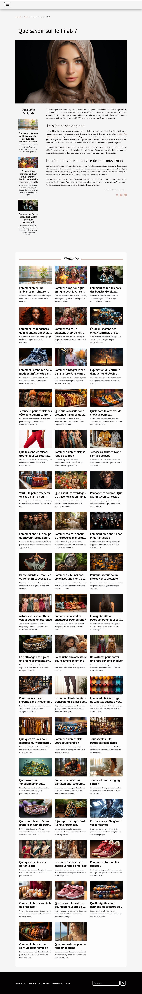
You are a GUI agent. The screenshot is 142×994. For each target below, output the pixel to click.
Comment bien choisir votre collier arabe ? (68, 740)
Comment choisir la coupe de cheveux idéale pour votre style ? (35, 537)
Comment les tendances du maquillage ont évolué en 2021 (35, 332)
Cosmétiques (20, 983)
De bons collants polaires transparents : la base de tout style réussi (70, 701)
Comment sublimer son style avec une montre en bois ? (70, 578)
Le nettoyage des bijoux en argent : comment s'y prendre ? (34, 660)
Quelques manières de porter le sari (33, 863)
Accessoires (57, 983)
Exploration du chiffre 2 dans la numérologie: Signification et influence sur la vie (105, 375)
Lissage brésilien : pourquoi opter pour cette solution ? (106, 619)
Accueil (18, 17)
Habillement (44, 983)
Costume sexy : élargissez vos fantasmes (105, 823)
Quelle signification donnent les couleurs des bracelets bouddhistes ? (105, 906)
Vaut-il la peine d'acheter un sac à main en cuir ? (34, 494)
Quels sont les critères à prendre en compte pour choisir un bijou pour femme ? (34, 826)
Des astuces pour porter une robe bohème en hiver (106, 658)
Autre (26, 17)
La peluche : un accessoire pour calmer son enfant (71, 658)
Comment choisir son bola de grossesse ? (35, 905)
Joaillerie (32, 983)
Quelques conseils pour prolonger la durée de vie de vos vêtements (70, 414)
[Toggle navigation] (7, 4)
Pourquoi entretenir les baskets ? (104, 863)
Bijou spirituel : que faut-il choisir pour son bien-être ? (70, 824)
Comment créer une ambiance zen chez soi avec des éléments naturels (28, 137)
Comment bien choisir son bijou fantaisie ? (106, 535)
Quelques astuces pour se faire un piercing (70, 946)
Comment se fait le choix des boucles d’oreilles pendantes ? (28, 218)
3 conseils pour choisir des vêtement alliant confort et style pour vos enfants (35, 414)
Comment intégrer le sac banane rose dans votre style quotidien (70, 373)
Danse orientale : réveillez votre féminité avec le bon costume (35, 578)
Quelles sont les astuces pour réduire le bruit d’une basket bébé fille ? (71, 906)
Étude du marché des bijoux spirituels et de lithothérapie (103, 332)
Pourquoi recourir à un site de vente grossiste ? (105, 576)
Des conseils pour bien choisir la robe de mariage (71, 863)
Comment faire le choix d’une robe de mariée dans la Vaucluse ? (71, 537)
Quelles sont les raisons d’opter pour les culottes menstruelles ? (34, 455)
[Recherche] (106, 983)
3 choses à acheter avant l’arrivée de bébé (105, 453)
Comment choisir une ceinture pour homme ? (33, 946)
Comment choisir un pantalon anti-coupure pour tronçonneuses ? (69, 783)
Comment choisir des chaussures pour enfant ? (70, 617)
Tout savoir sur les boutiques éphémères (103, 740)
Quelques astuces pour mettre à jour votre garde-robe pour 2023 (35, 742)
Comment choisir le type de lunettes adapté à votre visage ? (106, 701)
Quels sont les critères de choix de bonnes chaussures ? (105, 414)
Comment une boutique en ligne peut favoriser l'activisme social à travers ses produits (28, 177)
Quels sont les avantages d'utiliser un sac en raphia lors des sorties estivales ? (71, 496)
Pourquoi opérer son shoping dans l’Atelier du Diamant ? (34, 701)
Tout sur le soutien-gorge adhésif (105, 781)
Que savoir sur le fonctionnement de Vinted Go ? (31, 783)
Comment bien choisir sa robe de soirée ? (70, 453)
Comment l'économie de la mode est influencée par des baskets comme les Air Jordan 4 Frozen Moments (35, 375)
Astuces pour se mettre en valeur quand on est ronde (35, 617)
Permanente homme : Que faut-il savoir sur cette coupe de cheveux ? (106, 496)
